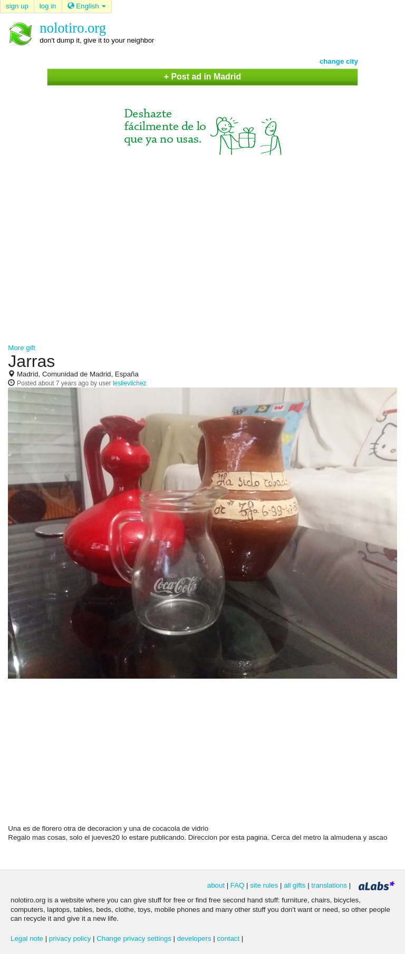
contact (228, 938)
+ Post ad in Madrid (202, 76)
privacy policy (70, 938)
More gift (21, 348)
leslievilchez (130, 383)
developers (194, 938)
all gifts (294, 885)
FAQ (237, 885)
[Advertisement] (202, 244)
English (87, 6)
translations (329, 885)
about (216, 885)
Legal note (27, 938)
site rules (264, 885)
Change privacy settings (134, 938)
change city (339, 61)
